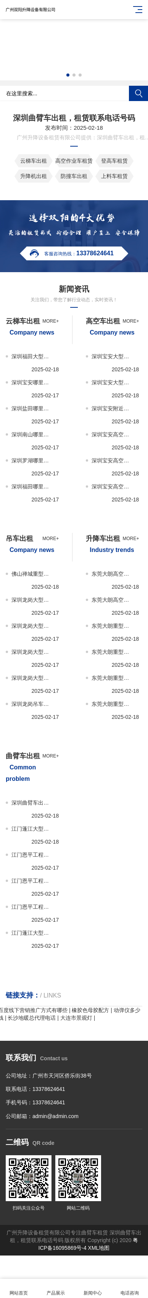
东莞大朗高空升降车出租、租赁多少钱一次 (112, 600)
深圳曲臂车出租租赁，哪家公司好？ (32, 803)
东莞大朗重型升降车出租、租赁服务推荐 (112, 626)
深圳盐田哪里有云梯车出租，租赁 (32, 408)
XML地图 (99, 1248)
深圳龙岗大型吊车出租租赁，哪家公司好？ (32, 678)
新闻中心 (92, 1289)
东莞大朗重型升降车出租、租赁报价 (112, 652)
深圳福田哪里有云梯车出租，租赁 (32, 486)
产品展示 (55, 1289)
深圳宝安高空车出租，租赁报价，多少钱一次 (112, 434)
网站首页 (18, 1289)
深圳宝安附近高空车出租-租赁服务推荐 (112, 408)
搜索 (138, 93)
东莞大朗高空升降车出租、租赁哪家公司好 (112, 574)
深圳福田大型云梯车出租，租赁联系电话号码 (32, 356)
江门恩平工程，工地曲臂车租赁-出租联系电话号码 (32, 907)
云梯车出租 (33, 161)
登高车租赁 (114, 161)
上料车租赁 (114, 176)
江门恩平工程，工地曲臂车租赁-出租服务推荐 (32, 855)
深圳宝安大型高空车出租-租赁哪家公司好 (112, 382)
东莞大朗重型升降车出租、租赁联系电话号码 (112, 678)
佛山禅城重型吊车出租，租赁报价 (32, 574)
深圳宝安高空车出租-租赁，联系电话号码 (112, 460)
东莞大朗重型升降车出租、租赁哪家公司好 (112, 704)
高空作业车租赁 (74, 161)
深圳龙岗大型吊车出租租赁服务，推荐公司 (32, 600)
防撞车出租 (74, 176)
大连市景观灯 (76, 1018)
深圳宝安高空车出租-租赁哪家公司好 (112, 486)
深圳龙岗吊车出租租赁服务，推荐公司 (32, 704)
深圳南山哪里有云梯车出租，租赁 (32, 434)
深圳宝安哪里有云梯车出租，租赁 (32, 382)
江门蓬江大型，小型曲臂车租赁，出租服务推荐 (32, 829)
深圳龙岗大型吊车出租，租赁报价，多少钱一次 (32, 626)
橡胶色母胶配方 (90, 1010)
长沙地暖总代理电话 (32, 1018)
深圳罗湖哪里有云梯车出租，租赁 (32, 460)
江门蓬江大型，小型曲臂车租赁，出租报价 (32, 933)
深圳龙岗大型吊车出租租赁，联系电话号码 (32, 652)
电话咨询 (129, 1289)
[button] (67, 75)
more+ (50, 321)
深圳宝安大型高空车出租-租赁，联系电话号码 (112, 356)
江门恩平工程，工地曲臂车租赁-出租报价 (32, 881)
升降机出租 (33, 176)
